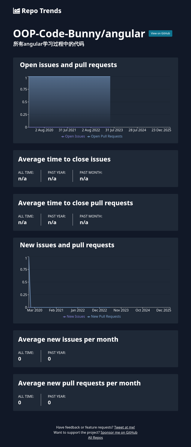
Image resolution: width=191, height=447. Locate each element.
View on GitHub (160, 33)
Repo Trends (37, 11)
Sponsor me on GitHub (119, 432)
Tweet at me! (124, 427)
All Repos (95, 437)
